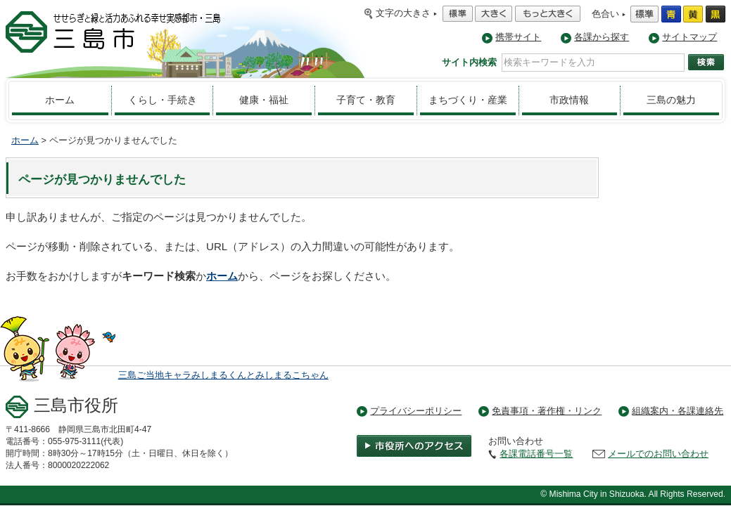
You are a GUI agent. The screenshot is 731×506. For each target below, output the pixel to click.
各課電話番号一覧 (536, 453)
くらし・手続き (162, 99)
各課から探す (601, 37)
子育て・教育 (365, 99)
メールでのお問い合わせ (658, 453)
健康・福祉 (263, 99)
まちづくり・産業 (467, 99)
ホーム (60, 99)
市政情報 (569, 99)
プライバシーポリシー (416, 411)
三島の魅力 (671, 99)
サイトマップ (689, 37)
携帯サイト (518, 37)
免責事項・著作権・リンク (547, 411)
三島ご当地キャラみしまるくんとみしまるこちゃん (223, 375)
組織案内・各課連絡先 (677, 411)
